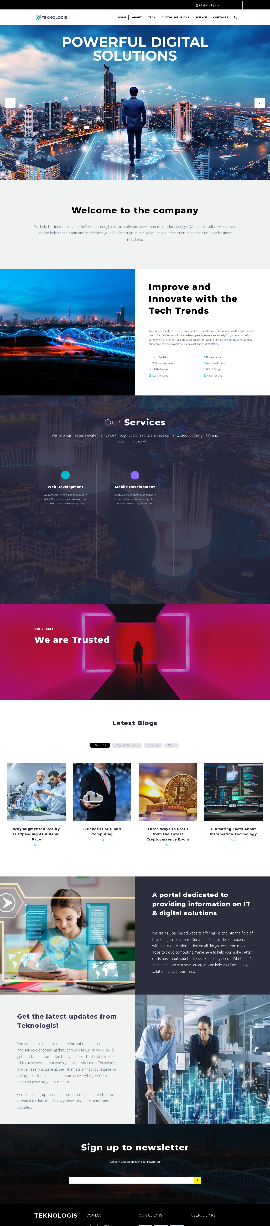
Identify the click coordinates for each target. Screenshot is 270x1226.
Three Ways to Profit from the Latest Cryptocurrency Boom (168, 857)
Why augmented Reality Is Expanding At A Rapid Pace (36, 857)
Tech (151, 17)
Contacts (220, 17)
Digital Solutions (175, 17)
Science (201, 17)
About (137, 17)
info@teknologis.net (209, 5)
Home (122, 17)
